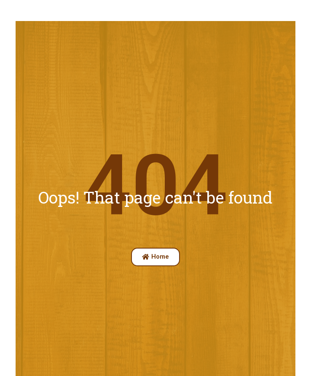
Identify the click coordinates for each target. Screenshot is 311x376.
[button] (155, 257)
